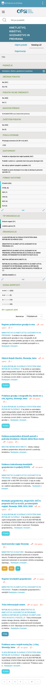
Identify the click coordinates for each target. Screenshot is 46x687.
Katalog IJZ (36, 45)
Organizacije (20, 51)
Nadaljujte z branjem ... (10, 346)
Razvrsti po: (20, 316)
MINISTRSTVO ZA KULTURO (13, 552)
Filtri (3, 57)
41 (32, 682)
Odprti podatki (21, 45)
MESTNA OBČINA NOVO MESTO (14, 447)
